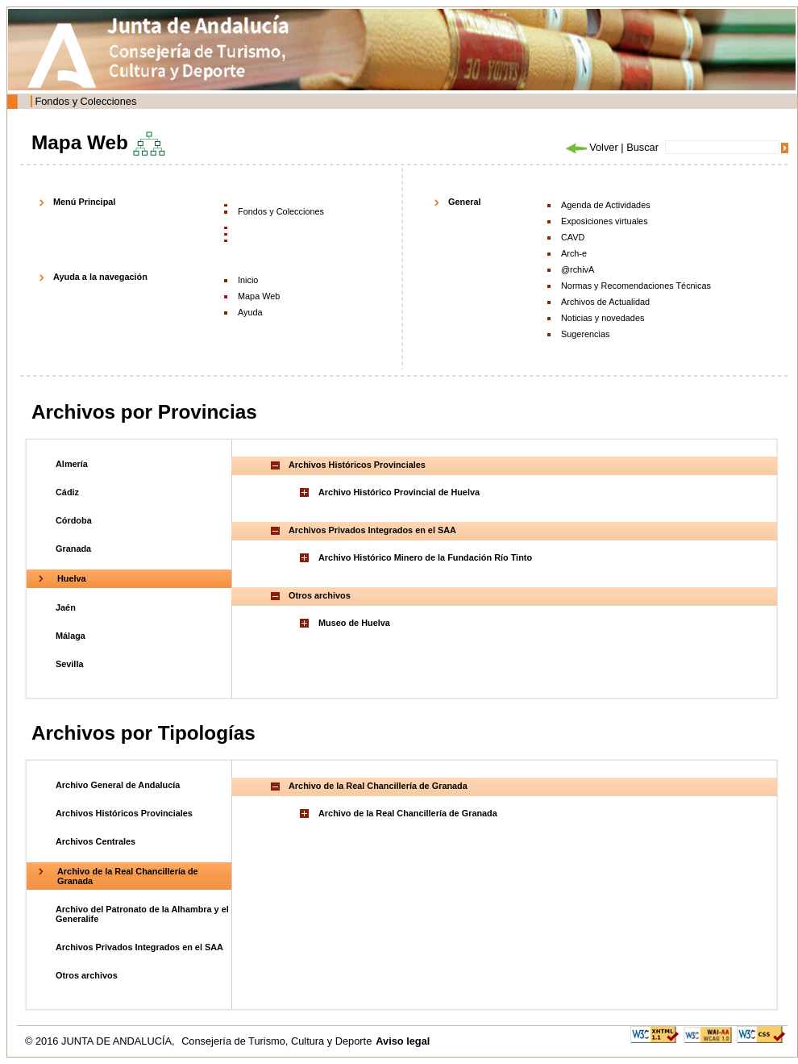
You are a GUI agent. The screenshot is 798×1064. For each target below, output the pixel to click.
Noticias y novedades (602, 318)
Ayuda (250, 312)
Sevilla (69, 664)
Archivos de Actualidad (605, 302)
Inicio (248, 280)
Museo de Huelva (354, 623)
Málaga (70, 635)
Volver (590, 147)
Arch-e (574, 253)
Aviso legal (403, 1041)
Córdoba (74, 520)
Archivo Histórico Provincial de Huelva (399, 492)
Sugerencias (585, 334)
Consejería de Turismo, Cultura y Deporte (276, 1041)
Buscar (642, 147)
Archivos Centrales (95, 841)
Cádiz (67, 492)
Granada (73, 548)
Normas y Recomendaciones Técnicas (636, 285)
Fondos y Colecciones (85, 101)
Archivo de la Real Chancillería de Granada (407, 813)
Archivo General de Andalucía (118, 785)
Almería (72, 464)
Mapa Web (259, 296)
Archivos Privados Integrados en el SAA (139, 947)
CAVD (572, 237)
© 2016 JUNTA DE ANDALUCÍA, (101, 1041)
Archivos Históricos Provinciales (124, 813)
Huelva (71, 578)
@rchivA (577, 269)
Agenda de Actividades (605, 205)
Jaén (66, 607)
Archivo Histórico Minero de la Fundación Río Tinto (425, 557)
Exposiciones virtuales (604, 221)
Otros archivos (87, 975)
